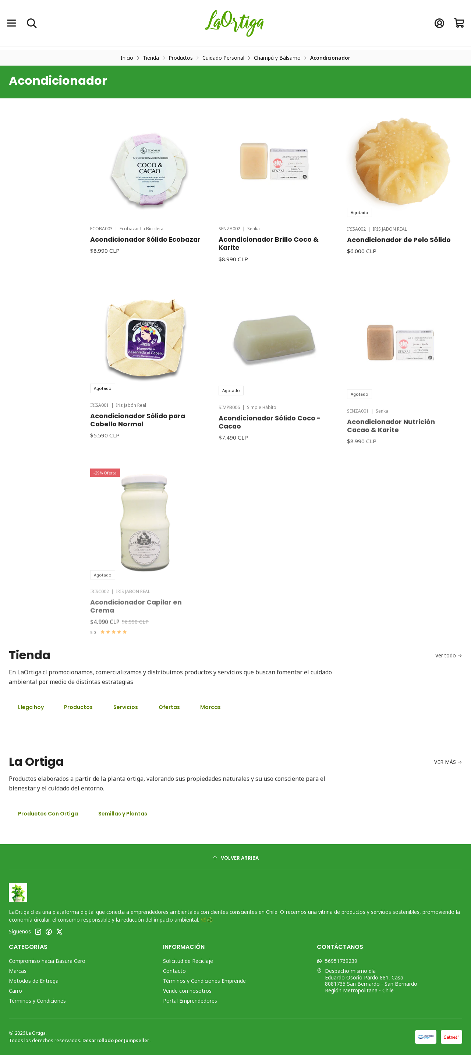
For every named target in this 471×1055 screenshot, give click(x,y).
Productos (181, 57)
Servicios (125, 707)
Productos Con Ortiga (48, 813)
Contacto (174, 970)
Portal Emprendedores (190, 1000)
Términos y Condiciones (37, 1000)
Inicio (127, 57)
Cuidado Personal (223, 57)
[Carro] (459, 23)
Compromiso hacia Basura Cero (47, 960)
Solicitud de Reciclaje (188, 960)
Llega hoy (31, 707)
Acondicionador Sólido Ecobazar (145, 275)
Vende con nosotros (187, 990)
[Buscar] (31, 23)
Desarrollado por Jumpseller (115, 1040)
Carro (15, 990)
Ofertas (169, 707)
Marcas (210, 707)
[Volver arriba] (235, 858)
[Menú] (11, 23)
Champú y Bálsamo (277, 57)
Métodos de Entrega (34, 980)
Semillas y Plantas (122, 813)
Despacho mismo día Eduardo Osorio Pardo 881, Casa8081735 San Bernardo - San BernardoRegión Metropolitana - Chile (367, 980)
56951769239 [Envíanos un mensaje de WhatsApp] (337, 960)
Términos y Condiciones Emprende (204, 980)
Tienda (151, 57)
